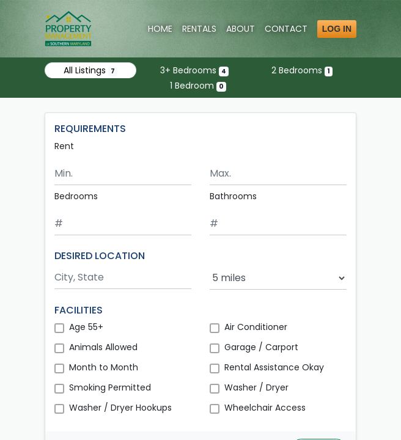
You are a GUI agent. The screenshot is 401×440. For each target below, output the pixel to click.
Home (160, 29)
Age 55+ (86, 327)
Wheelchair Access (265, 408)
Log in (336, 29)
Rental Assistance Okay (274, 367)
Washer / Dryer (256, 387)
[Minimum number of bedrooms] (122, 224)
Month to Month (103, 367)
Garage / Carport (261, 347)
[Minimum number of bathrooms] (278, 224)
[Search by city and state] (122, 277)
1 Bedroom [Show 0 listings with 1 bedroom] (198, 85)
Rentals (199, 29)
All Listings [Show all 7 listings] (90, 70)
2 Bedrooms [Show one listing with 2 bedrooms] (302, 70)
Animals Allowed (103, 347)
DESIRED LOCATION (99, 256)
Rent (64, 146)
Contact (286, 29)
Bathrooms (233, 196)
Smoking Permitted (110, 387)
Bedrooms (76, 196)
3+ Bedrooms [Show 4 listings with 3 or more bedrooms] (194, 70)
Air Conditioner (255, 327)
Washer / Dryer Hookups (120, 408)
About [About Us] (240, 29)
